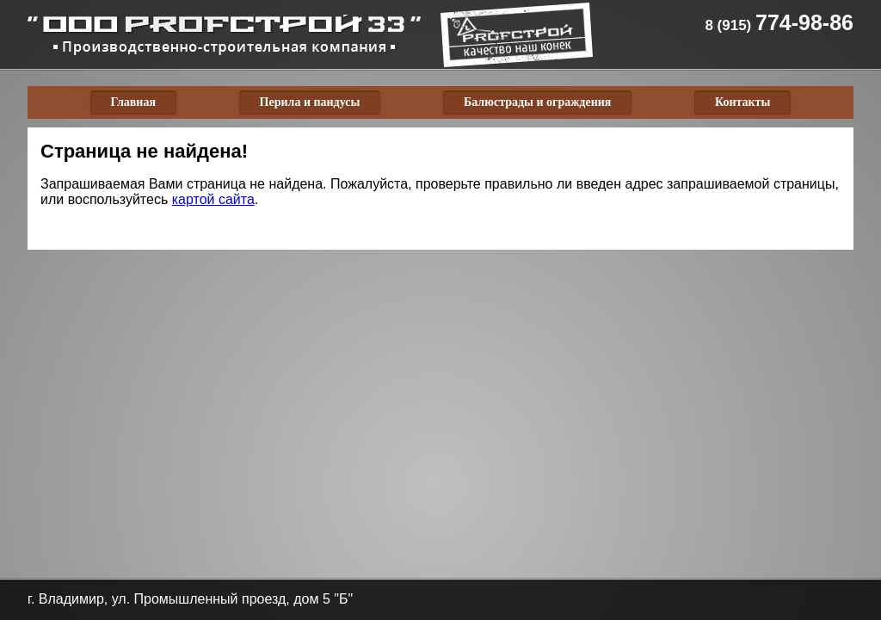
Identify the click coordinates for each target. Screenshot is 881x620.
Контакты (742, 102)
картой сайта (213, 199)
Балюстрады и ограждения (537, 102)
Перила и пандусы (310, 102)
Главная (133, 102)
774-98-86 (779, 22)
